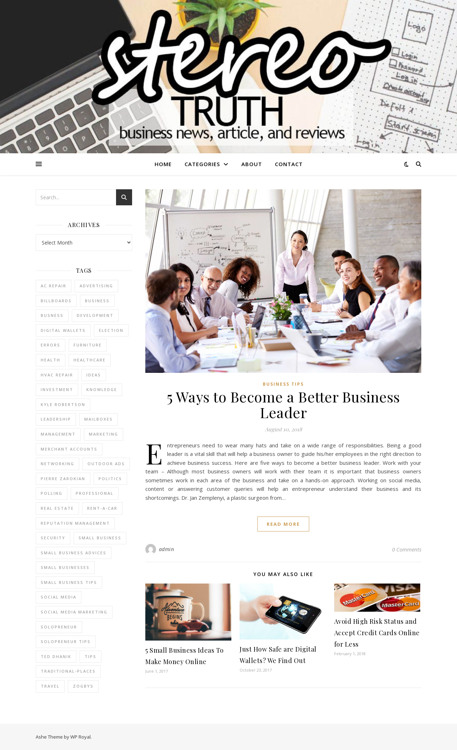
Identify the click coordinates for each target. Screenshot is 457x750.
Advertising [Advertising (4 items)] (96, 285)
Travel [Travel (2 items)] (50, 686)
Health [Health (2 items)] (50, 360)
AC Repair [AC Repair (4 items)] (53, 285)
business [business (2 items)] (97, 300)
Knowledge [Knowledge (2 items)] (101, 389)
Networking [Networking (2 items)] (57, 463)
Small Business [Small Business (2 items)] (100, 537)
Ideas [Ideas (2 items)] (93, 374)
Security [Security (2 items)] (53, 537)
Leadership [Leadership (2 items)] (56, 419)
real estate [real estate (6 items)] (57, 508)
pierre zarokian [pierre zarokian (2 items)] (63, 478)
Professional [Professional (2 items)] (95, 493)
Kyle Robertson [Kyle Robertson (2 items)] (63, 404)
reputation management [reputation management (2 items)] (75, 523)
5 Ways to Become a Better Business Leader (283, 404)
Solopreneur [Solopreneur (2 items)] (59, 627)
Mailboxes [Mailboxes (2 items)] (98, 419)
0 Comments (406, 549)
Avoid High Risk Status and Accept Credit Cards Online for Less (377, 632)
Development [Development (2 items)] (95, 315)
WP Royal (80, 737)
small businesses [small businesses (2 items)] (65, 567)
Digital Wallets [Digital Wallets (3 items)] (63, 330)
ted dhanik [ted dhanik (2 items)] (56, 656)
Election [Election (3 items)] (111, 330)
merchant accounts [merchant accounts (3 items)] (69, 449)
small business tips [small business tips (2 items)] (69, 582)
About (251, 164)
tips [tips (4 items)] (90, 656)
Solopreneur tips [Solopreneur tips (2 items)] (66, 641)
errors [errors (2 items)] (50, 345)
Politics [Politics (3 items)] (110, 478)
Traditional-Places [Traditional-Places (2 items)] (68, 671)
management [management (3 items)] (58, 434)
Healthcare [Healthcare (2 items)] (90, 360)
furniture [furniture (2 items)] (88, 345)
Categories (202, 164)
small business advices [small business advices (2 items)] (73, 552)
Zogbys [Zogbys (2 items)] (83, 686)
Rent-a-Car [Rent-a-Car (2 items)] (102, 508)
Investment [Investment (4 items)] (57, 389)
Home (163, 164)
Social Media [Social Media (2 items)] (58, 597)
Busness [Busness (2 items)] (52, 315)
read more (283, 524)
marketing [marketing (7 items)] (103, 434)
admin (166, 549)
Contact (289, 164)
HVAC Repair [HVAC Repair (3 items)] (57, 374)
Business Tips (283, 384)
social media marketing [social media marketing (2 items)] (74, 612)
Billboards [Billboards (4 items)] (56, 300)
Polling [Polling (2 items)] (51, 493)
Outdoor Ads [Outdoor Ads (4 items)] (106, 463)
